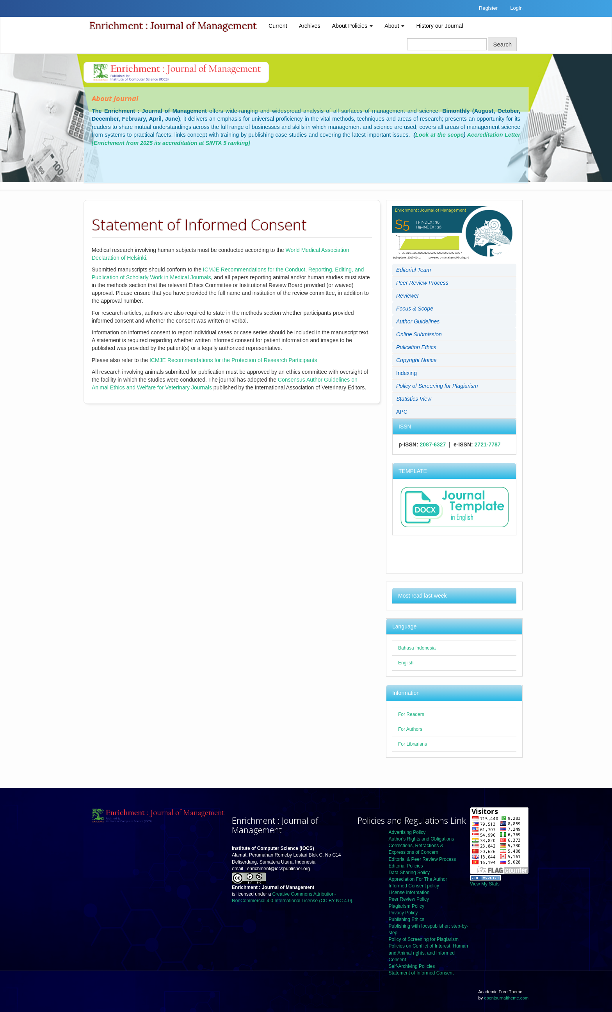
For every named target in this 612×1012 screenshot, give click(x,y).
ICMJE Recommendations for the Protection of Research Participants (233, 360)
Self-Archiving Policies (412, 966)
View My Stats (485, 884)
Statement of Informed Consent (421, 973)
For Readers (411, 714)
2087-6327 (433, 444)
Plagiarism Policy (406, 906)
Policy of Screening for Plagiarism (424, 939)
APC (401, 412)
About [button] (394, 26)
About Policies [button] (352, 26)
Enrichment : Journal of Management (173, 26)
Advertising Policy (407, 832)
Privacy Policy (403, 913)
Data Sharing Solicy (409, 872)
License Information (409, 892)
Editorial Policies (406, 866)
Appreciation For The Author (418, 879)
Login (516, 8)
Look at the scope (439, 135)
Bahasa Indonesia (417, 648)
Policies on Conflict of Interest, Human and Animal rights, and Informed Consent (428, 952)
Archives (309, 26)
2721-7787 (488, 444)
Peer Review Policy (409, 899)
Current (278, 26)
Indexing (406, 373)
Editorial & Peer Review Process (422, 859)
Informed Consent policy (414, 886)
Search (502, 44)
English (405, 663)
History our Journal (439, 26)
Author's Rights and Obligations (421, 839)
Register (488, 8)
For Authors (410, 729)
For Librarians (412, 744)
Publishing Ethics (406, 919)
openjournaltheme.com (506, 998)
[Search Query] (447, 44)
